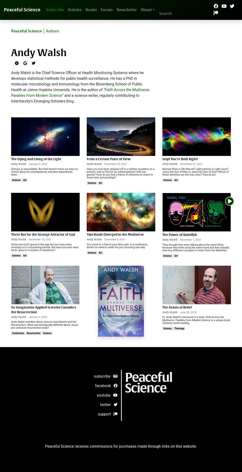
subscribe (105, 376)
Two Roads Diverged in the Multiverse (115, 235)
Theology (179, 328)
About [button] (146, 9)
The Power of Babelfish (179, 235)
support (107, 414)
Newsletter (127, 9)
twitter (109, 404)
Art (24, 180)
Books (91, 9)
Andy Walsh (18, 164)
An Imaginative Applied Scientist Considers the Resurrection (43, 309)
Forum (107, 9)
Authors (52, 31)
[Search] (181, 13)
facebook (106, 386)
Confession (18, 333)
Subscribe (55, 9)
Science (16, 180)
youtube (107, 395)
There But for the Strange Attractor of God (43, 235)
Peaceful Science (22, 10)
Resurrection (33, 333)
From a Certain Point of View (108, 159)
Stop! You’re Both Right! (180, 159)
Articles (75, 9)
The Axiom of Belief (177, 307)
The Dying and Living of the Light (36, 159)
